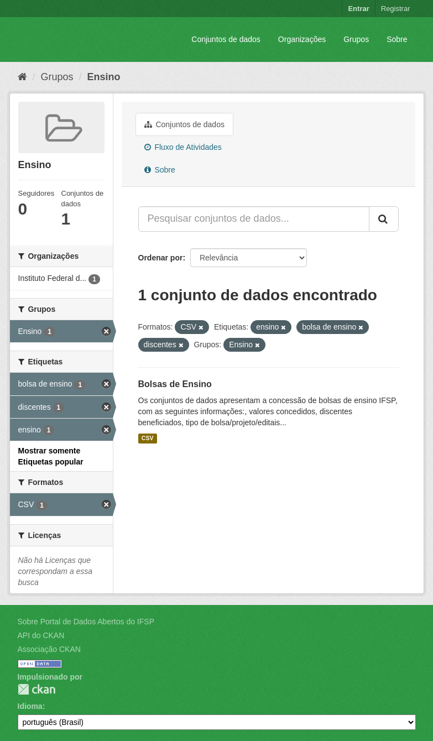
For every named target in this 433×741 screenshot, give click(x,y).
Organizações (302, 39)
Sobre (397, 39)
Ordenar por (160, 257)
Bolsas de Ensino (175, 384)
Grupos (356, 39)
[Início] (22, 76)
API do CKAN (41, 635)
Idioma (30, 706)
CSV (148, 438)
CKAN (36, 689)
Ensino (104, 76)
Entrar (358, 8)
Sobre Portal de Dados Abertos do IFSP (86, 621)
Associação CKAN (49, 649)
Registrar (395, 8)
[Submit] (384, 219)
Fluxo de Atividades (183, 147)
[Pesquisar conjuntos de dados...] (253, 219)
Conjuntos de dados (225, 39)
